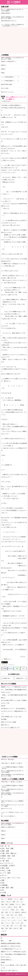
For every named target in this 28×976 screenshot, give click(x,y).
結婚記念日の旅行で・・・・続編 (21, 678)
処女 (25, 925)
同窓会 (12, 909)
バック (23, 917)
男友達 (20, 915)
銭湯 (22, 909)
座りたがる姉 (4, 88)
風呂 (2, 912)
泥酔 (2, 880)
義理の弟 (24, 912)
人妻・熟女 (5, 861)
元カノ (3, 915)
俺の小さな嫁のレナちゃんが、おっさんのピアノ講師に (12, 805)
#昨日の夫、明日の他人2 (7, 759)
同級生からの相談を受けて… (9, 61)
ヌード (16, 925)
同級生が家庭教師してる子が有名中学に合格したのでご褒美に (12, 17)
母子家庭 (3, 719)
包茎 (6, 928)
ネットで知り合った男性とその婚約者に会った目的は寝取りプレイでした (12, 25)
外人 (2, 890)
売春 (13, 923)
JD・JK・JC (5, 846)
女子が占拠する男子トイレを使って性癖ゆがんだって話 (14, 702)
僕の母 (3, 706)
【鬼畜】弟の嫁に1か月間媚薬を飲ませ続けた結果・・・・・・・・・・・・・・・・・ (8, 678)
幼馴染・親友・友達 (8, 856)
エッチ (5, 664)
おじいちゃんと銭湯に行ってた (10, 727)
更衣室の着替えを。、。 (8, 959)
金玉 (22, 923)
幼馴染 (3, 917)
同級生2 (3, 69)
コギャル (3, 907)
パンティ (20, 920)
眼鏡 (25, 920)
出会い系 (15, 928)
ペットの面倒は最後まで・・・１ (10, 80)
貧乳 (7, 925)
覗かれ (3, 901)
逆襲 (10, 928)
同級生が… (4, 65)
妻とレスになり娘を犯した (8, 816)
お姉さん (10, 907)
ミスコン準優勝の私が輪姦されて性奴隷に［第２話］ (12, 767)
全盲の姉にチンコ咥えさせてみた (11, 946)
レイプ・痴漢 (5, 873)
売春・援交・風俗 (7, 887)
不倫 (7, 915)
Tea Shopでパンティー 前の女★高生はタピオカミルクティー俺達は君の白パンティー (14, 711)
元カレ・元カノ (6, 858)
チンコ (12, 664)
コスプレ (16, 899)
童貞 (21, 925)
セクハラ (3, 920)
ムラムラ (3, 931)
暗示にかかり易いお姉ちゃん (9, 970)
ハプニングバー (5, 909)
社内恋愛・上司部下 (8, 865)
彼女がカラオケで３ (6, 808)
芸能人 (23, 904)
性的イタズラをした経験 (8, 722)
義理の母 (17, 912)
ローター (14, 920)
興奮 (2, 928)
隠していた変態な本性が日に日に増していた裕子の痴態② (12, 10)
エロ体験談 (16, 974)
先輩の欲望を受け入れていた (9, 20)
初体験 (3, 962)
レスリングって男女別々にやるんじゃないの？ (12, 813)
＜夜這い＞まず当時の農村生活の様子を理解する (14, 696)
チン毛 (17, 923)
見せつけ (8, 901)
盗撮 (21, 899)
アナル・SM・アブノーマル (10, 878)
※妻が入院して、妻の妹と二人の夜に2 (11, 763)
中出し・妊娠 (5, 870)
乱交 (2, 882)
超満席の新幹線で (6, 13)
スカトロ (18, 904)
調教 (14, 901)
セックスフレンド (7, 863)
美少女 (15, 907)
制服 (2, 904)
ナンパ (18, 917)
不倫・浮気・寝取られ (8, 853)
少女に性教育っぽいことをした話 (11, 716)
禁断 (21, 928)
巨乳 (12, 925)
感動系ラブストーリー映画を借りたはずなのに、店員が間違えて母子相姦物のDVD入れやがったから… (14, 689)
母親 (6, 912)
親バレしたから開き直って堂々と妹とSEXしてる (13, 966)
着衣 (6, 904)
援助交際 (10, 899)
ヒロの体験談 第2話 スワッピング (11, 949)
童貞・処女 (5, 868)
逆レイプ (3, 899)
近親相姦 (4, 885)
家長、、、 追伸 (6, 940)
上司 (16, 915)
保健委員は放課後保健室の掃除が (11, 943)
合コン (17, 909)
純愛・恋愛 (5, 851)
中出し (13, 917)
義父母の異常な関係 (6, 84)
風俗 (2, 923)
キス (9, 920)
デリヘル (7, 923)
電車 (20, 907)
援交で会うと (5, 725)
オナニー (4, 875)
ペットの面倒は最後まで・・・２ (10, 77)
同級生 (3, 72)
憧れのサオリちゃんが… (7, 92)
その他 (5, 662)
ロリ (22, 901)
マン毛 (3, 925)
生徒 (12, 915)
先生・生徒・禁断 (7, 848)
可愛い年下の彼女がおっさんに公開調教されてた (12, 801)
